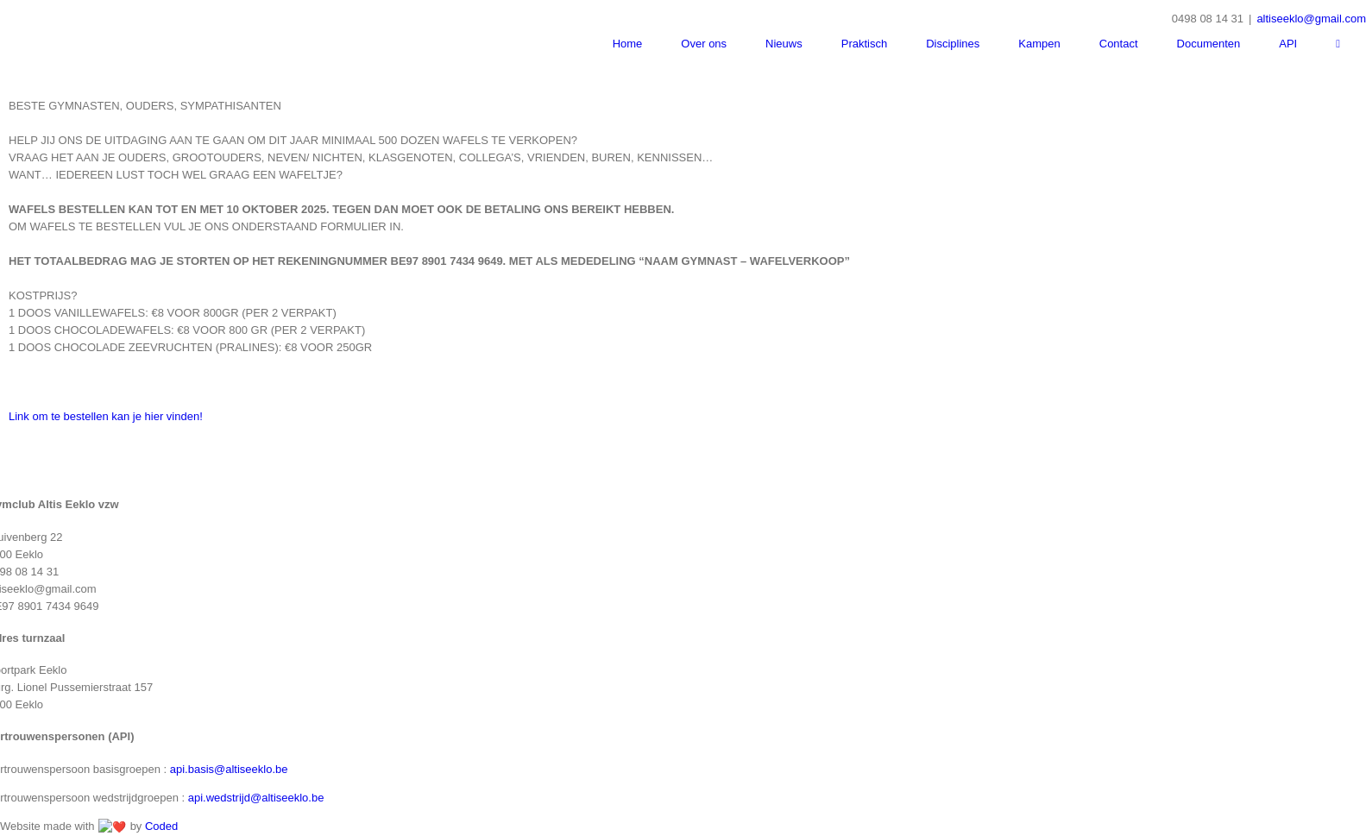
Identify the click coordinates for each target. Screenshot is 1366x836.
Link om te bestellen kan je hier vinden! (107, 505)
